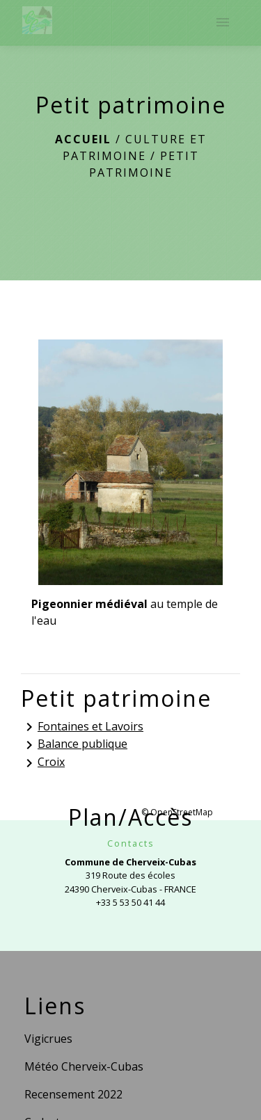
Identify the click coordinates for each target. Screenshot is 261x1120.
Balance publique (74, 744)
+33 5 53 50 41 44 (130, 902)
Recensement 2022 (73, 1094)
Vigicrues (48, 1038)
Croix (43, 762)
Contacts (131, 843)
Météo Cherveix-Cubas (83, 1066)
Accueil (83, 139)
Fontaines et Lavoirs (82, 727)
